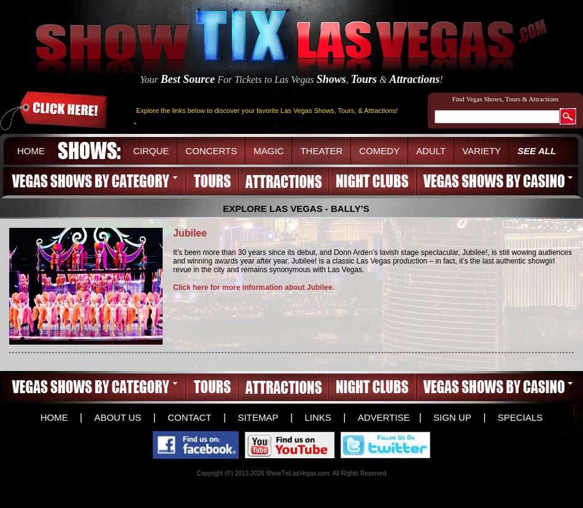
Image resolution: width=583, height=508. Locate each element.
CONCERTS (211, 151)
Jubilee (190, 233)
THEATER (321, 151)
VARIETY (481, 151)
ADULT (431, 151)
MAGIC (268, 151)
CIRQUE (151, 151)
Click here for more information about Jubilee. (253, 287)
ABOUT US (118, 417)
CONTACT (189, 417)
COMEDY (379, 151)
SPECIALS (520, 417)
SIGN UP (452, 417)
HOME (31, 151)
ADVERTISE (384, 417)
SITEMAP (258, 417)
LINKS (317, 417)
